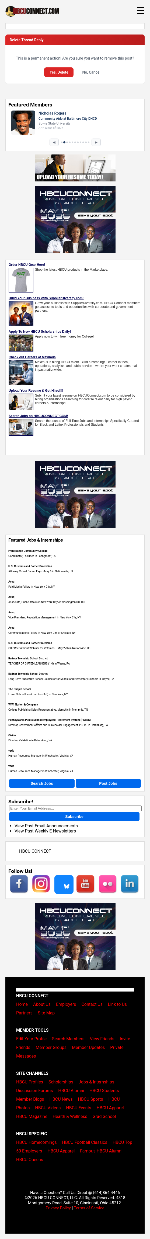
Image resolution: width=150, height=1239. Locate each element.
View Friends (102, 1038)
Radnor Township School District (28, 658)
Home (22, 1004)
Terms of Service (89, 1208)
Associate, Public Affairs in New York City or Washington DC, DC (46, 602)
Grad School (104, 1116)
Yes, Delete (59, 72)
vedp (11, 750)
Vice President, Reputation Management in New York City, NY (44, 617)
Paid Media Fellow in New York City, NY (31, 586)
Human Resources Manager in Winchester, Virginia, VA (40, 755)
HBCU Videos (48, 1107)
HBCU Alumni (71, 1090)
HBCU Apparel (110, 1107)
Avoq (11, 581)
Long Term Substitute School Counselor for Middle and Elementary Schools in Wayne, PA (61, 678)
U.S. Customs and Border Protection (30, 566)
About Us (42, 1004)
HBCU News (60, 1099)
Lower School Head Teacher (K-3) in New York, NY (38, 694)
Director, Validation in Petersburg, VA (30, 740)
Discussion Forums (34, 1090)
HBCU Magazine (31, 1116)
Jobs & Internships (96, 1082)
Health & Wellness (70, 1116)
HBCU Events (78, 1107)
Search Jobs (42, 783)
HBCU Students (104, 1090)
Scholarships (60, 1082)
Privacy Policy (58, 1208)
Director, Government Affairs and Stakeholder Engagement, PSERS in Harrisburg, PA (58, 725)
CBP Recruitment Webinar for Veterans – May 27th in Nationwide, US (49, 648)
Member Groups (51, 1047)
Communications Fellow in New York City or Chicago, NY (42, 632)
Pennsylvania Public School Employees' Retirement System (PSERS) (49, 719)
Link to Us (117, 1004)
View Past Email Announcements (46, 825)
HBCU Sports (90, 1099)
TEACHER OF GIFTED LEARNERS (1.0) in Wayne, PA (39, 663)
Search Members (68, 1038)
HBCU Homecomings (36, 1142)
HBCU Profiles (29, 1082)
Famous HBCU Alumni (101, 1151)
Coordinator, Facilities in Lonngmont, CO (32, 556)
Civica (12, 735)
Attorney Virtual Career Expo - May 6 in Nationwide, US (40, 571)
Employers (66, 1004)
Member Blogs (30, 1099)
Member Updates (88, 1047)
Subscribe (74, 816)
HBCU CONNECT (35, 851)
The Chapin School (19, 689)
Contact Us (92, 1004)
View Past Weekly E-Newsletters (45, 831)
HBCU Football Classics (84, 1142)
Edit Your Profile (31, 1038)
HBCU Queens (29, 1159)
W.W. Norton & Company (23, 704)
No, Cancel (91, 72)
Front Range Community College (27, 550)
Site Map (46, 1013)
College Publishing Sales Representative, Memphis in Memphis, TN (48, 709)
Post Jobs (108, 783)
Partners (24, 1013)
